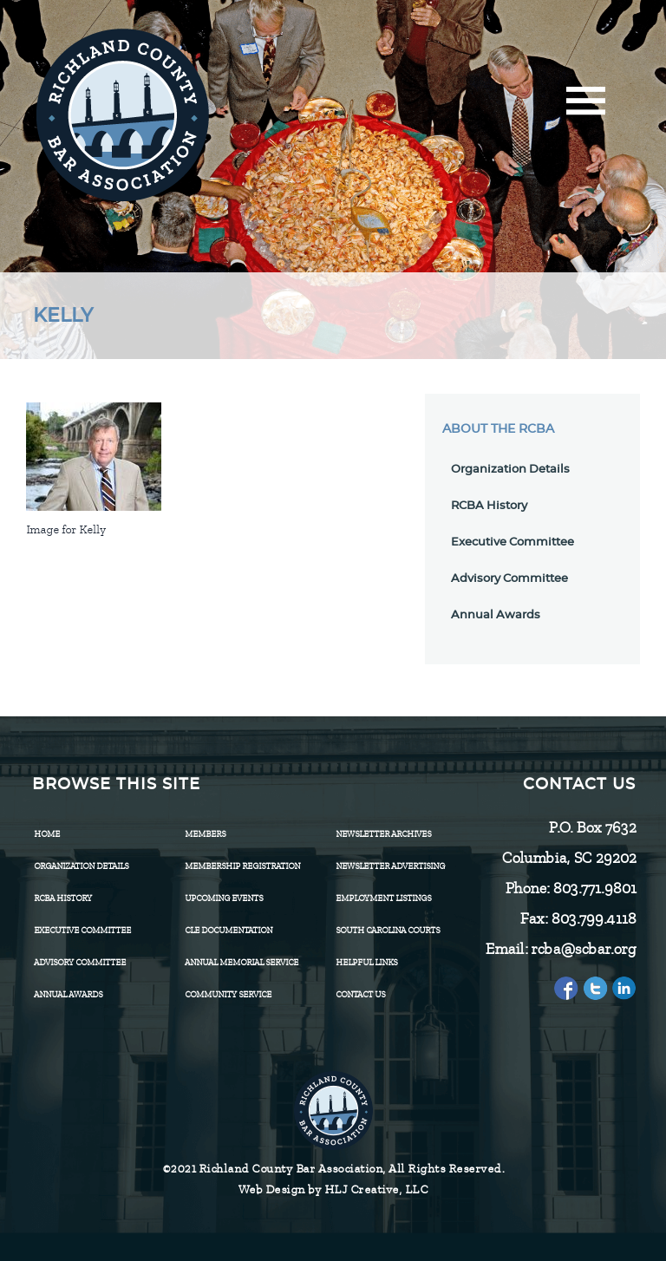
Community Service (228, 994)
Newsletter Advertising (390, 866)
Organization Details (510, 469)
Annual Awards (495, 615)
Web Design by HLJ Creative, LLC (333, 1189)
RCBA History (489, 506)
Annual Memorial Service (241, 962)
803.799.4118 (593, 918)
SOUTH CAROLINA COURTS (388, 930)
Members (205, 834)
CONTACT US (360, 994)
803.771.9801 (594, 888)
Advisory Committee (509, 579)
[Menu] (585, 106)
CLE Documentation (228, 930)
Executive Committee (512, 542)
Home (47, 834)
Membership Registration (242, 866)
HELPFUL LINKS (366, 962)
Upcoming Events (224, 898)
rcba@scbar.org (583, 948)
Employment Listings (383, 898)
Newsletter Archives (383, 834)
